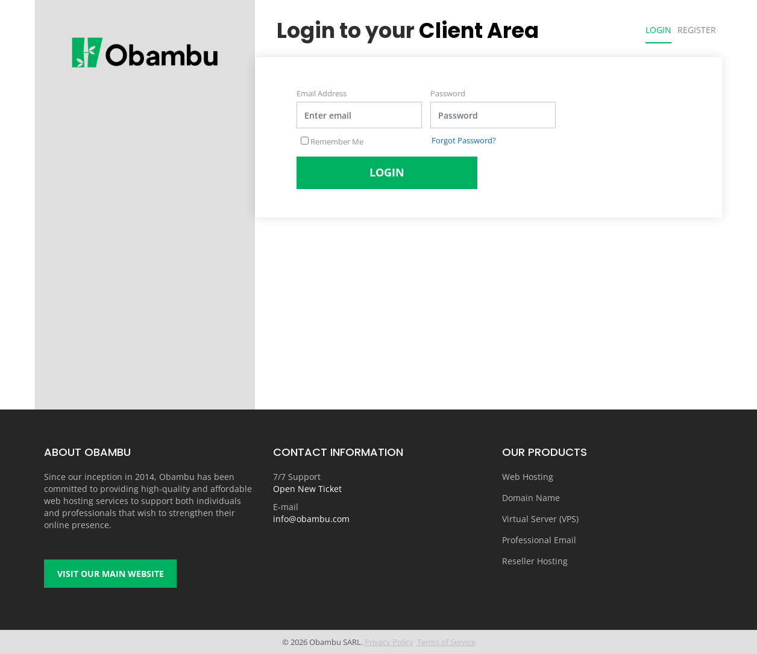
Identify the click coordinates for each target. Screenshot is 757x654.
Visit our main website (110, 573)
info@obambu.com (311, 519)
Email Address (322, 93)
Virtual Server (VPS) (540, 519)
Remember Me (332, 141)
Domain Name (531, 497)
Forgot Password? (464, 140)
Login (658, 30)
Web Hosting (527, 476)
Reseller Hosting (535, 561)
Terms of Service (446, 642)
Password (447, 93)
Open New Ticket (307, 488)
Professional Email (539, 540)
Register (696, 30)
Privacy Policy (389, 642)
